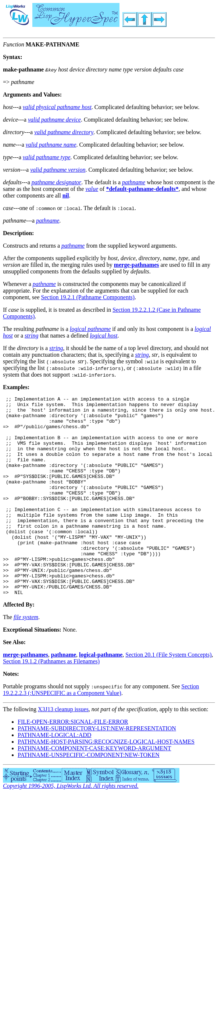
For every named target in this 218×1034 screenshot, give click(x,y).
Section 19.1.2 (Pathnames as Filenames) (51, 701)
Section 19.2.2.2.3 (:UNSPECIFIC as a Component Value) (101, 729)
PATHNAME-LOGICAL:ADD (54, 775)
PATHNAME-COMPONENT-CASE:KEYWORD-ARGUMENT (94, 788)
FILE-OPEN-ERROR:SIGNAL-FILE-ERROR (73, 761)
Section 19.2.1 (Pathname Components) (88, 297)
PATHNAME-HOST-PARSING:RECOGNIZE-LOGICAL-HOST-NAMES (106, 781)
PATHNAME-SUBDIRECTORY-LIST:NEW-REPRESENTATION (97, 768)
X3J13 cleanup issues (63, 749)
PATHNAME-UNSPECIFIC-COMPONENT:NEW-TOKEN (89, 795)
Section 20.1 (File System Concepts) (168, 694)
